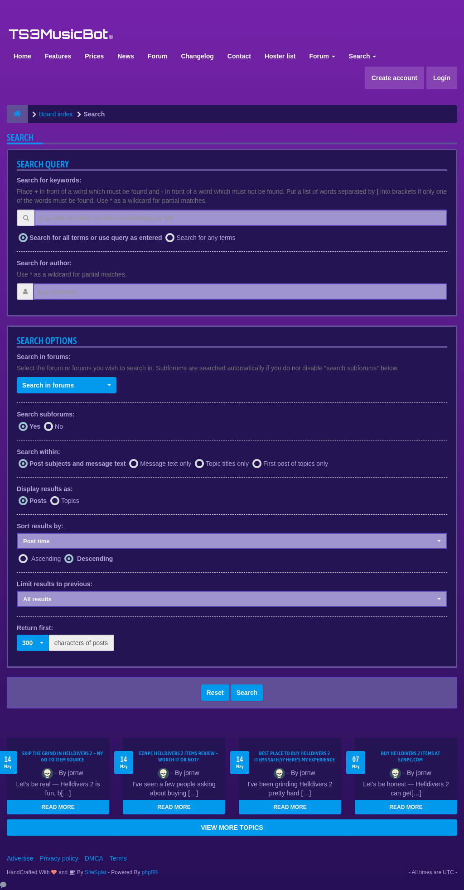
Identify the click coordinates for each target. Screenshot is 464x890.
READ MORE (57, 807)
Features (58, 56)
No (59, 426)
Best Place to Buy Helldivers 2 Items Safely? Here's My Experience (294, 756)
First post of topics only (295, 463)
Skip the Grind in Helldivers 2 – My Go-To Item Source (62, 756)
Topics (70, 500)
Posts (38, 500)
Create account (394, 77)
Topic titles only (227, 463)
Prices (94, 56)
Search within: (38, 451)
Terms (118, 858)
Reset (215, 692)
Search (363, 56)
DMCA (94, 858)
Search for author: (44, 263)
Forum (158, 56)
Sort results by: (40, 526)
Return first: (35, 628)
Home (22, 56)
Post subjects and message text (77, 463)
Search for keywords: (49, 180)
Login (441, 77)
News (125, 56)
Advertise (20, 858)
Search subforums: (46, 414)
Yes (34, 426)
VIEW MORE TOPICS (232, 827)
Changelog (197, 56)
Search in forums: (44, 356)
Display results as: (45, 489)
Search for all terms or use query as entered (95, 237)
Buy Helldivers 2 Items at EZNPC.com (410, 756)
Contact (239, 56)
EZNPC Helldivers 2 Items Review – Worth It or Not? (178, 756)
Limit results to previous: (54, 584)
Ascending (46, 558)
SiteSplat (94, 872)
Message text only (165, 463)
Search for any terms (205, 237)
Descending (95, 558)
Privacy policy (58, 858)
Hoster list (280, 56)
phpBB (150, 872)
